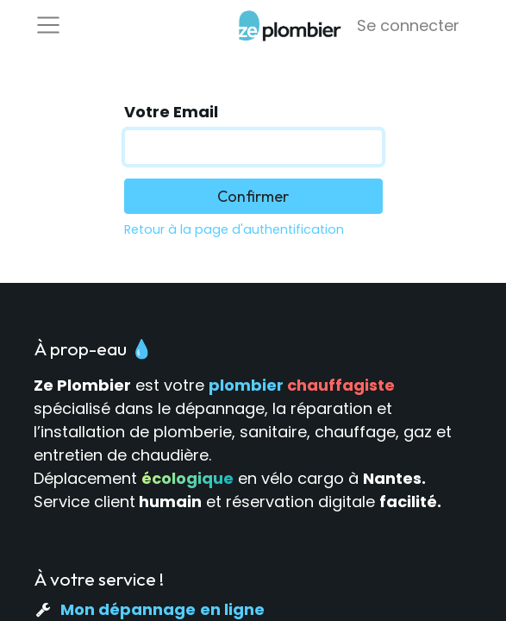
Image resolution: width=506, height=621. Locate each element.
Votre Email (171, 111)
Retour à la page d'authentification (234, 229)
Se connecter (408, 25)
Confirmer (253, 196)
